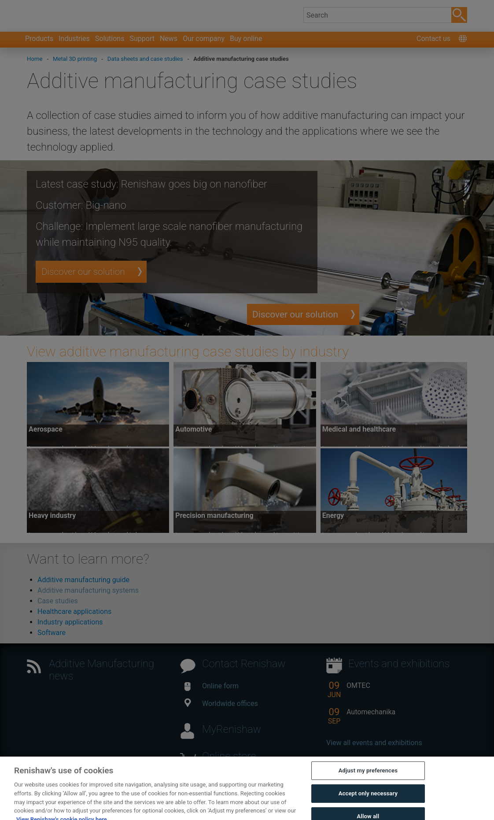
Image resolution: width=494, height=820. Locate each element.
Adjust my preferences (368, 783)
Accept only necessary (368, 806)
